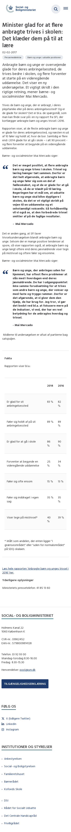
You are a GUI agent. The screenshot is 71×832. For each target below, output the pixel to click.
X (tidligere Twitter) (18, 718)
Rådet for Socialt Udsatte (20, 808)
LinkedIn (11, 724)
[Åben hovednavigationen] (67, 9)
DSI (6, 800)
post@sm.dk (27, 670)
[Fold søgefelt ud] (55, 9)
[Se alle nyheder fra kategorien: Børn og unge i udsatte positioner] (44, 57)
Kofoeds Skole (13, 789)
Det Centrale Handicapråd (20, 815)
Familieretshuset (14, 774)
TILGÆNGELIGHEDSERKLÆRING (25, 683)
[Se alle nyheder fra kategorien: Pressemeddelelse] (13, 57)
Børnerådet (11, 781)
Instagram (12, 729)
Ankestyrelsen (13, 758)
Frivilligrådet (11, 823)
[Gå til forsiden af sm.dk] (19, 9)
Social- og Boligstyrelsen (19, 766)
